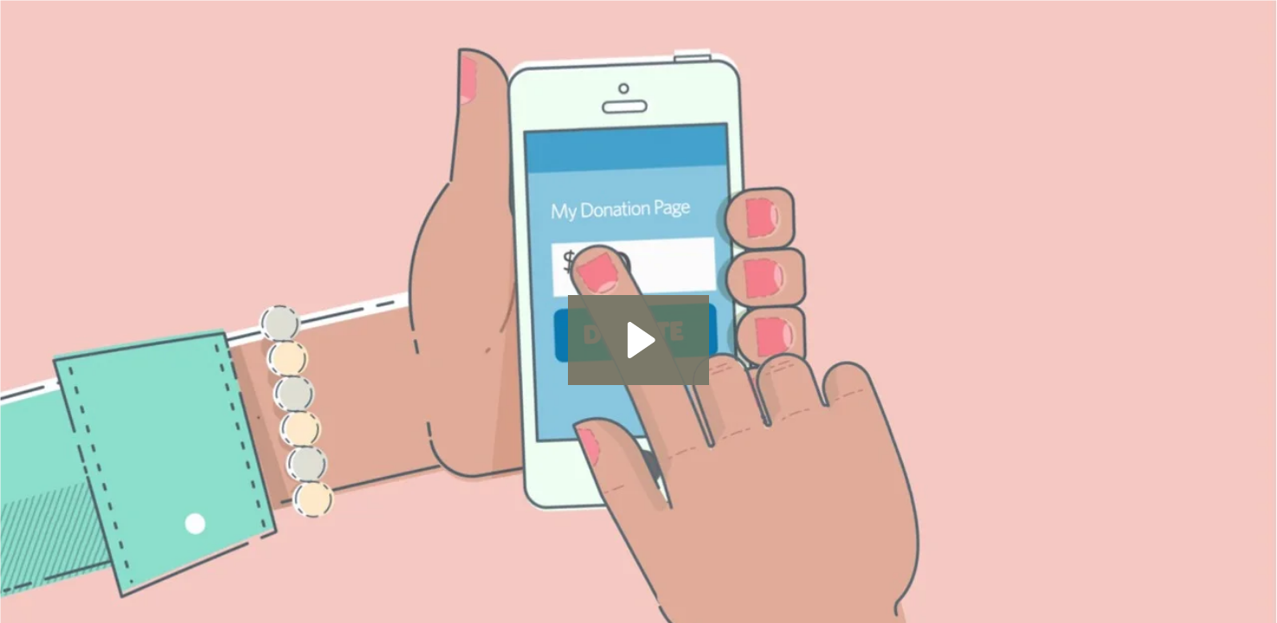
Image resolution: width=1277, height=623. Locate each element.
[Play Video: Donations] (638, 340)
